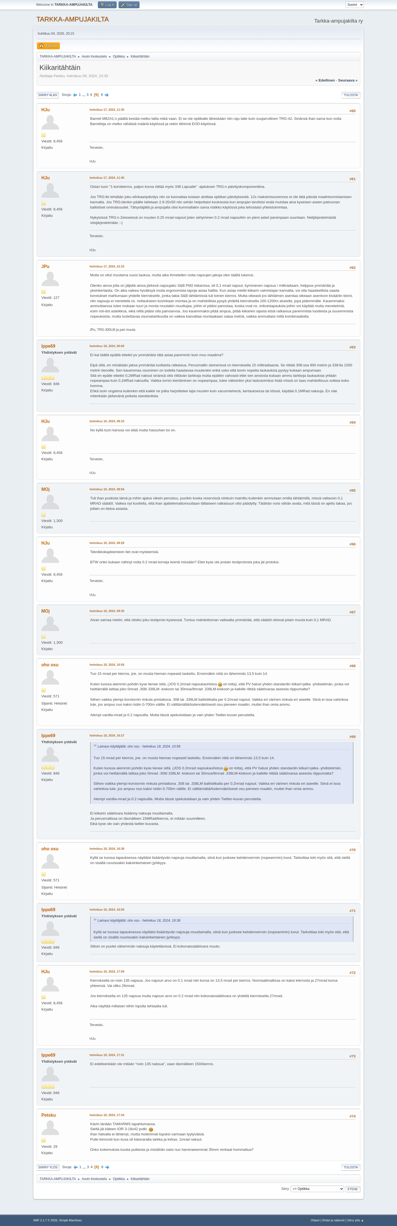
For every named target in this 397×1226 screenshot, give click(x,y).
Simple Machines (70, 1220)
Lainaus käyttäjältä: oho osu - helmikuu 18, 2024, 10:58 (139, 746)
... (84, 95)
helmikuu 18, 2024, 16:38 (107, 848)
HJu (45, 109)
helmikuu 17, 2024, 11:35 (107, 109)
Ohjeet (315, 1220)
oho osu (49, 664)
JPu (45, 266)
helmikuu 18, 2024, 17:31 (107, 1055)
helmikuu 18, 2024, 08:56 (107, 489)
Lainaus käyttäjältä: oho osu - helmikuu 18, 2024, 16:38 (139, 920)
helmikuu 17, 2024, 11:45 (107, 177)
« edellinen (325, 80)
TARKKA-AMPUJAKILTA (72, 19)
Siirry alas (47, 95)
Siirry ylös (48, 1167)
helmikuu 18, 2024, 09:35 (107, 611)
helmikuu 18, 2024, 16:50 (107, 909)
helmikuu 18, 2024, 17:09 (107, 971)
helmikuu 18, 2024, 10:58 (107, 664)
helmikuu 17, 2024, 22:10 (107, 266)
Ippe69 (48, 346)
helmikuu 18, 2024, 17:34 (107, 1115)
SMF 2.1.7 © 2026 (45, 1220)
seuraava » (348, 80)
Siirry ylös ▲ (355, 1220)
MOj (45, 489)
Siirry (285, 1189)
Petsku (48, 1115)
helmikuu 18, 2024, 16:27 (107, 735)
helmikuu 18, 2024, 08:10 (107, 421)
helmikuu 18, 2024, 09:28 (107, 543)
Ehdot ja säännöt (333, 1220)
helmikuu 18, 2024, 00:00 (107, 346)
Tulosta (351, 95)
